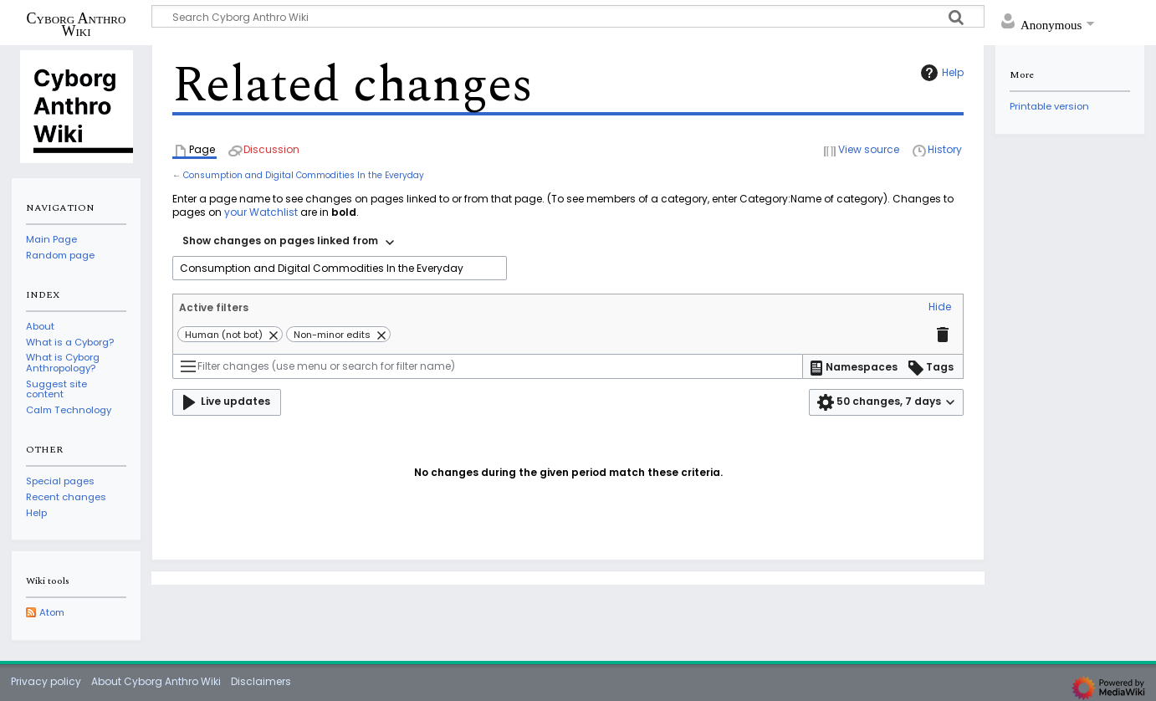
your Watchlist (261, 212)
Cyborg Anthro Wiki (76, 24)
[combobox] (288, 242)
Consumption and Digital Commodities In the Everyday (303, 175)
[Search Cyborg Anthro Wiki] (568, 16)
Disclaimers (261, 681)
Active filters (213, 307)
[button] (940, 307)
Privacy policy (46, 681)
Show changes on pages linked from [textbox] (280, 240)
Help (940, 72)
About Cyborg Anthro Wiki (156, 681)
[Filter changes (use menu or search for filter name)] (487, 366)
